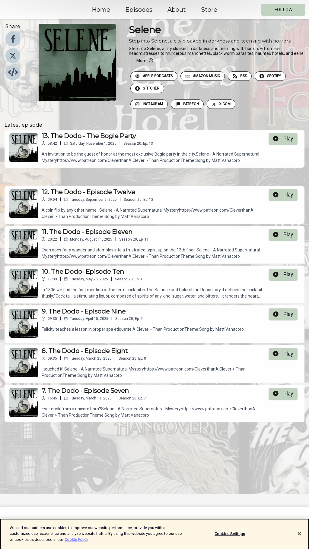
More (143, 60)
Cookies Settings (230, 537)
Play (283, 139)
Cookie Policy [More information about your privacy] (76, 543)
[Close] (299, 537)
